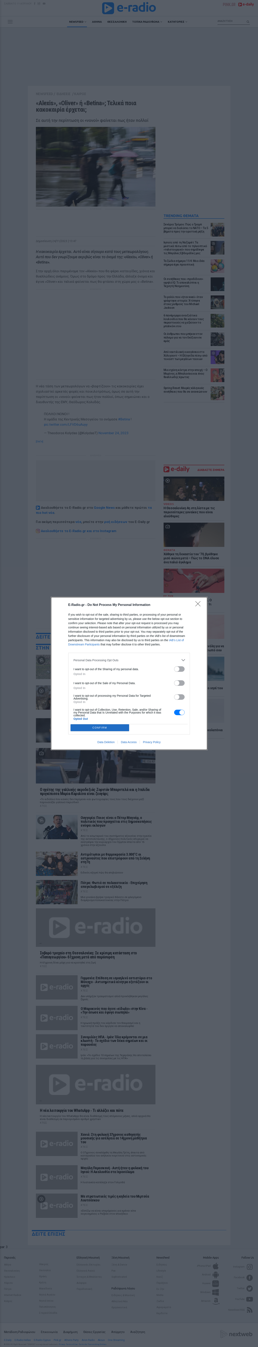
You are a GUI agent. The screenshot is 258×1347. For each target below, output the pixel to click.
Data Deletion (106, 742)
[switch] (179, 669)
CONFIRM (99, 727)
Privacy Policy (152, 742)
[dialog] (129, 673)
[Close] (199, 605)
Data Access (129, 742)
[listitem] (129, 660)
